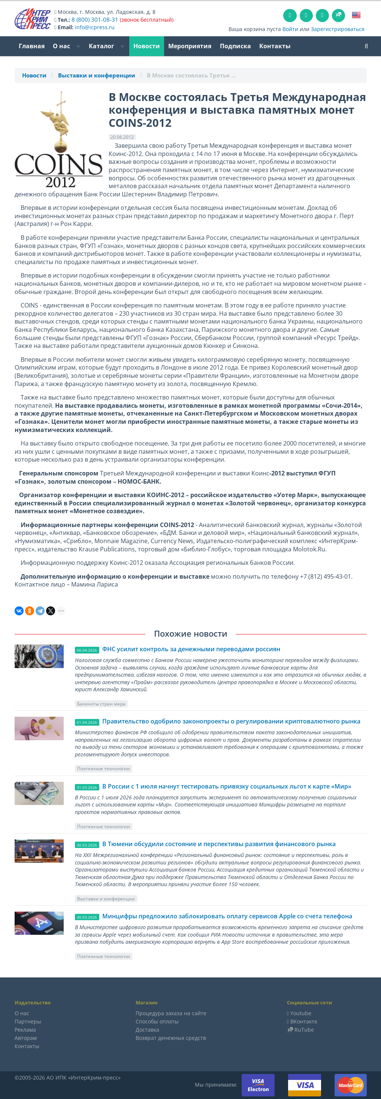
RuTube (304, 1029)
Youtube (300, 1013)
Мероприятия (189, 46)
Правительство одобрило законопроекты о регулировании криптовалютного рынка (231, 721)
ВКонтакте (303, 1021)
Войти (290, 29)
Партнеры (28, 1021)
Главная (32, 46)
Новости (146, 46)
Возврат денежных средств (171, 1037)
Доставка (147, 1029)
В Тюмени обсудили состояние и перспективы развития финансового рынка (219, 844)
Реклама (25, 1029)
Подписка (235, 46)
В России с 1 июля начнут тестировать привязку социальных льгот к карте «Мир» (226, 786)
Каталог (107, 46)
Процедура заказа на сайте (171, 1013)
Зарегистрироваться (338, 29)
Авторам (26, 1037)
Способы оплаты (157, 1021)
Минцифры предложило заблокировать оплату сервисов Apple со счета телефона (227, 916)
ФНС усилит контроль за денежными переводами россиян (191, 649)
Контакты (275, 46)
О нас (67, 46)
